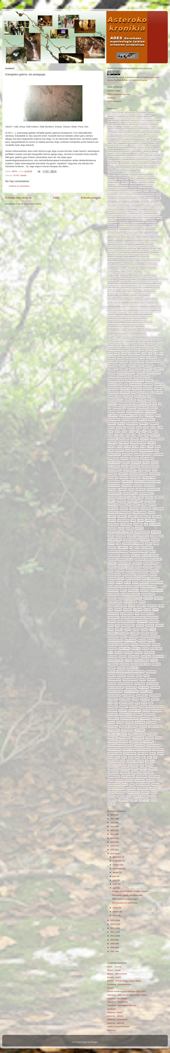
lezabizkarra (114, 540)
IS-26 (138, 431)
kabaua (146, 462)
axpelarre (136, 218)
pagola (123, 637)
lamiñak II (122, 517)
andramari (125, 148)
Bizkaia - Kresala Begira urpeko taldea (124, 981)
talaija (111, 722)
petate (145, 649)
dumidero (148, 287)
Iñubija (151, 419)
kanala (124, 466)
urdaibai (125, 769)
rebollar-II (132, 668)
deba (144, 280)
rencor (112, 676)
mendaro (130, 571)
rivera (130, 676)
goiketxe (158, 385)
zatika (111, 792)
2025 (112, 819)
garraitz (147, 369)
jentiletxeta (114, 454)
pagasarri (113, 637)
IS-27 (144, 431)
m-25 (137, 548)
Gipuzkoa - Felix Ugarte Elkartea (121, 1005)
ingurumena (114, 419)
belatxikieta (143, 237)
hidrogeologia (115, 400)
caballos (139, 260)
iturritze (112, 443)
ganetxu (122, 365)
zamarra (131, 788)
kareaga (124, 478)
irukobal (120, 427)
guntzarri (143, 392)
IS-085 (160, 427)
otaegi (136, 629)
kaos (154, 470)
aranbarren (114, 159)
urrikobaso (114, 777)
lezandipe (145, 540)
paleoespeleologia (149, 637)
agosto (116, 872)
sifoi (137, 703)
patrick (134, 645)
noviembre (118, 861)
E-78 (115, 291)
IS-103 (117, 431)
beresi (111, 241)
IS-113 (124, 431)
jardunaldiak (146, 450)
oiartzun (152, 606)
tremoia (150, 738)
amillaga (112, 144)
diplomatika (114, 287)
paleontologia (115, 641)
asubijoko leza (115, 194)
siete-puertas (126, 703)
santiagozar (114, 695)
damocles (135, 280)
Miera (135, 582)
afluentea (143, 124)
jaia (127, 450)
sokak (160, 707)
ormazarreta (127, 625)
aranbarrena (128, 159)
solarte (123, 711)
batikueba (122, 233)
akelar (145, 132)
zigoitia (120, 796)
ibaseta (154, 408)
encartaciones (115, 299)
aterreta (112, 198)
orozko (140, 625)
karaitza (123, 474)
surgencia (150, 715)
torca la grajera (137, 734)
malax (152, 551)
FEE (158, 342)
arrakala (141, 179)
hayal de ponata (143, 396)
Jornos (124, 458)
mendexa (154, 571)
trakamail (113, 738)
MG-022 (111, 582)
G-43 (156, 353)
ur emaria (133, 765)
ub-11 (117, 757)
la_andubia (158, 509)
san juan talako (116, 687)
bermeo (120, 241)
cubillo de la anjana (130, 272)
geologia (145, 377)
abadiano (142, 113)
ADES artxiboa (115, 124)
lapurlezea (123, 520)
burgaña (135, 252)
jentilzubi (127, 454)
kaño (140, 470)
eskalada (133, 311)
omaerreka (113, 617)
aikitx (153, 128)
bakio (159, 218)
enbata (146, 295)
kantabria (135, 466)
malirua (126, 555)
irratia (111, 427)
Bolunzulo (143, 249)
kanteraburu (114, 470)
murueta (112, 598)
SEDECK (155, 699)
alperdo (112, 140)
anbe (144, 144)
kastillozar (114, 485)
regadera (151, 672)
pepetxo (136, 649)
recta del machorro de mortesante (126, 672)
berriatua (131, 241)
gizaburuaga (135, 385)
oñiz (117, 625)
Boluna (132, 249)
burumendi (130, 256)
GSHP (133, 392)
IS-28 (150, 431)
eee (135, 291)
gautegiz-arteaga (126, 373)
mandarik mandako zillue (120, 559)
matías (138, 567)
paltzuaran (130, 641)
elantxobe (113, 295)
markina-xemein (125, 567)
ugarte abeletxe (135, 761)
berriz (140, 241)
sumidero (138, 715)
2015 (112, 920)
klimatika (122, 489)
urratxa (153, 769)
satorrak (113, 699)
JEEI (156, 450)
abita (139, 117)
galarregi (151, 357)
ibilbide (111, 412)
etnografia (113, 326)
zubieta (134, 800)
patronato (145, 645)
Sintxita (133, 707)
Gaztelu (141, 373)
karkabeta (135, 478)
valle (124, 784)
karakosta (154, 474)
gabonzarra (132, 357)
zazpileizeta (133, 792)
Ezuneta (141, 342)
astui (153, 190)
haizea (159, 392)
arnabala (123, 179)
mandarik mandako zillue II (148, 559)
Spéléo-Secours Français (118, 1026)
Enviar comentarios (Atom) (29, 204)
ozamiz (153, 633)
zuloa (154, 800)
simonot (123, 707)
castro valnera (127, 268)
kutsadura (145, 509)
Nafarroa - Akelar (114, 1012)
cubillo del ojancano (119, 276)
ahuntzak (126, 128)
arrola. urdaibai (138, 183)
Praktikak (146, 656)
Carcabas (152, 264)
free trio (138, 350)
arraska (152, 179)
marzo (116, 908)
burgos (146, 252)
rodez (139, 676)
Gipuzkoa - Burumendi (117, 998)
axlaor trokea (115, 218)
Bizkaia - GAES (114, 977)
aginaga (154, 124)
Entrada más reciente (18, 197)
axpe (127, 218)
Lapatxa (112, 520)
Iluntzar (149, 416)
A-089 (121, 113)
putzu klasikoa (141, 660)
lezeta (148, 544)
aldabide (155, 132)
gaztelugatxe (154, 373)
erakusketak (114, 303)
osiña (110, 629)
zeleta (154, 792)
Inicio (56, 197)
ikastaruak (150, 412)
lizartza (112, 548)
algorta (128, 136)
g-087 (123, 353)
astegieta (124, 190)
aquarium (113, 155)
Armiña (149, 175)
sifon (144, 703)
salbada (151, 680)
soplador (157, 711)
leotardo (120, 536)
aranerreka (143, 159)
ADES (121, 77)
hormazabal (125, 404)
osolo (128, 629)
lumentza (123, 548)
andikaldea (153, 144)
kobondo (121, 501)
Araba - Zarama (114, 967)
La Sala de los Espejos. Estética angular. (130, 891)
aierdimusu (143, 128)
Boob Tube (156, 249)
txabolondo (135, 742)
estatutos (146, 322)
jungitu (126, 462)
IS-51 (140, 435)
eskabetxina (120, 311)
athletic (123, 198)
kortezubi (113, 505)
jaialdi (134, 450)
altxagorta (124, 140)
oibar (161, 606)
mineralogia (157, 582)
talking (120, 722)
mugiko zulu (157, 590)
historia (142, 400)
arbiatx (146, 163)
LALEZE (151, 513)
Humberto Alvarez (142, 404)
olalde (147, 610)
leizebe (129, 528)
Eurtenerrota (138, 334)
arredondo (113, 183)
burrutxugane (115, 256)
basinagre (113, 229)
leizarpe (112, 528)
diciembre (117, 857)
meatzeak (119, 571)
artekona (123, 187)
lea (146, 524)
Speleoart (111, 98)
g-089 (130, 353)
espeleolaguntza (143, 315)
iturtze (111, 447)
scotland (145, 699)
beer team (120, 237)
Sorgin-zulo (125, 715)
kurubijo (133, 509)
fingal (142, 346)
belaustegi (156, 237)
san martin (131, 687)
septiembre (118, 868)
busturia (128, 260)
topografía (127, 730)
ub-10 (110, 757)
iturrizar (123, 443)
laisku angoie (139, 513)
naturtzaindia (115, 602)
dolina (138, 287)
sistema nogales (147, 707)
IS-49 (128, 435)
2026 (112, 815)
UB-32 (130, 757)
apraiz (154, 152)
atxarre (135, 202)
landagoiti (145, 517)
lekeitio (23, 175)
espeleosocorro (116, 322)
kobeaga (159, 497)
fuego (148, 350)
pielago (118, 652)
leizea (121, 528)
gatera (111, 373)
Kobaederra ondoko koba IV (122, 497)
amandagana (138, 140)
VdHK (131, 784)
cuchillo (136, 276)
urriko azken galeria (142, 773)
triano (158, 738)
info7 (158, 416)
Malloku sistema (150, 555)
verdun (155, 784)
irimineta (154, 423)
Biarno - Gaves (113, 970)
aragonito (131, 155)
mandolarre (124, 563)
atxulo (111, 210)
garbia (149, 365)
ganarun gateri (153, 361)
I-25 (160, 404)
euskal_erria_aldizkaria (120, 338)
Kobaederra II (115, 493)
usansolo (140, 780)
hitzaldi (152, 400)
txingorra (158, 749)
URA (141, 765)
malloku (135, 555)
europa (111, 334)
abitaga (147, 117)
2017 (112, 850)
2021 (112, 834)
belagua (131, 237)
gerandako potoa (135, 381)
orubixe (150, 625)
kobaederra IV (146, 493)
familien (151, 342)
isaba (146, 435)
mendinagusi (114, 575)
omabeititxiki (147, 614)
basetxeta (153, 225)
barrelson (150, 221)
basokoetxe (138, 229)
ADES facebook (114, 101)
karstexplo (111, 1009)
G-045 (155, 350)
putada (128, 660)
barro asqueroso (127, 225)
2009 (112, 944)
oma (137, 614)
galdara (124, 361)
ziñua (128, 796)
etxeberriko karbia (118, 330)
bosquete (113, 252)
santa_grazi (146, 691)
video (110, 788)
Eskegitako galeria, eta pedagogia (127, 895)
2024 (112, 823)
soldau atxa (135, 711)
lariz (133, 520)
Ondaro (112, 621)
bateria (111, 233)
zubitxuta (144, 800)
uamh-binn (143, 753)
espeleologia (115, 319)
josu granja (114, 462)
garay (141, 365)
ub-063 (160, 753)
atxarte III (113, 206)
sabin (146, 676)
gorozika (125, 392)
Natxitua (128, 602)
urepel (134, 769)
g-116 (143, 353)
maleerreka (114, 555)
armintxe (134, 171)
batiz (131, 233)
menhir (153, 575)
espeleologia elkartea (135, 319)
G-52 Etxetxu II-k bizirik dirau (125, 903)
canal (131, 264)
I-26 (109, 408)
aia (134, 128)
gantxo (132, 365)
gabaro (111, 357)
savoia (135, 699)
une (124, 765)
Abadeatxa (130, 113)
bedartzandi (151, 233)
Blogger (94, 1042)
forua (150, 346)
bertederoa (152, 241)
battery (139, 233)
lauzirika (137, 524)
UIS (146, 761)
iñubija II (112, 423)
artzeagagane (145, 187)
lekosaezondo (142, 532)
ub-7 (150, 757)
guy (152, 392)
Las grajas (113, 524)
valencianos (114, 784)
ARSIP (151, 183)
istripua (135, 439)
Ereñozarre (114, 307)
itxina (150, 447)
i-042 (155, 404)
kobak (141, 497)
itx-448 (135, 447)
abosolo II (136, 120)
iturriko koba (157, 439)
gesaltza (112, 385)
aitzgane (112, 132)
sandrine (155, 687)
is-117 (131, 431)
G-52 (162, 353)
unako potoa (114, 765)
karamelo (113, 478)
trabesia (152, 734)
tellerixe (151, 722)
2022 (112, 830)
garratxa (158, 369)
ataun (127, 194)
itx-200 (127, 447)
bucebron (125, 252)
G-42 (150, 353)
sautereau (124, 699)
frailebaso (126, 350)
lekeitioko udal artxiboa (120, 532)
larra (140, 520)
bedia (110, 237)
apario (146, 152)
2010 (112, 940)
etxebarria (138, 326)
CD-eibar (141, 268)
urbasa (148, 765)
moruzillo (133, 590)
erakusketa (151, 299)
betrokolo (113, 245)
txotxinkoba (129, 753)
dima (141, 283)
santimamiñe (128, 695)
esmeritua (155, 311)
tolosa (142, 726)
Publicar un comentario (19, 186)
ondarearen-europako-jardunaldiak (139, 617)
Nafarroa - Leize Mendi (117, 1019)
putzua (154, 660)
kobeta (111, 501)
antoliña (112, 152)
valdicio (150, 780)
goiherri (148, 385)
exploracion (156, 338)
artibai (133, 187)
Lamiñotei (133, 517)
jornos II (134, 458)
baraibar (112, 221)
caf (147, 260)
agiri (117, 128)
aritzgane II (150, 167)
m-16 (131, 548)
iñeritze (142, 419)
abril (115, 888)
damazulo (124, 280)
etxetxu (133, 330)
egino (147, 291)
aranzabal (113, 163)
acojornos (148, 120)
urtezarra (141, 777)
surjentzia (113, 718)
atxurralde (145, 210)
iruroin (131, 427)
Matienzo (147, 567)
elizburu (124, 295)
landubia (156, 517)
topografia (113, 730)
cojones (151, 268)
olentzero (113, 614)
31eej (114, 113)
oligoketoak (126, 614)
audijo (156, 210)
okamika (127, 610)
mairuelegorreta (139, 551)
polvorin (112, 656)
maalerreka (147, 548)
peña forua (124, 649)
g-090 (137, 353)
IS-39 (110, 435)
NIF (135, 602)
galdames (113, 361)
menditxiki (143, 575)
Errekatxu (155, 307)
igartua (121, 412)
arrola (124, 183)
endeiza (128, 299)
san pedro (143, 687)
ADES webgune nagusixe (118, 94)
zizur (153, 796)
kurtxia (152, 505)
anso (157, 148)
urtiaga (119, 780)
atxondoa (146, 206)
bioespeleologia (144, 245)
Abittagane (113, 120)
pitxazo (138, 652)
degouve (153, 280)
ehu (153, 291)
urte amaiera (128, 777)
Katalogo (126, 485)
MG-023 (119, 582)
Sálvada (112, 684)
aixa (121, 132)
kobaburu (140, 489)
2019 (112, 842)
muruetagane (125, 598)
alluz (147, 136)
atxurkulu (122, 210)
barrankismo (137, 221)
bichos (124, 245)
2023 (112, 826)
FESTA (134, 346)
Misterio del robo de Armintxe (123, 586)
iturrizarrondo (138, 443)
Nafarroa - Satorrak (115, 1023)
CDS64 (110, 988)
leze (118, 544)
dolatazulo (127, 287)
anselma (148, 148)
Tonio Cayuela (155, 726)
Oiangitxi (141, 606)
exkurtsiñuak (141, 338)
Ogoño (131, 606)
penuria (156, 645)
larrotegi (150, 520)
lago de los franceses (119, 513)
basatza (142, 225)
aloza (154, 136)
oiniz (110, 610)
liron (156, 544)
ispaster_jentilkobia (118, 439)
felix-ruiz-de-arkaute (119, 346)
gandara (112, 365)
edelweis (127, 291)
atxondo (135, 206)
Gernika (149, 381)
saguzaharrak (130, 680)
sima (151, 703)
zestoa (111, 796)
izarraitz (119, 450)
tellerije (140, 722)
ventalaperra (143, 784)
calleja (122, 264)
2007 (112, 951)
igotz (129, 412)
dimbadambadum (153, 283)
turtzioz (123, 742)
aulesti (111, 214)
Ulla (152, 761)
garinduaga (135, 369)
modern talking (148, 586)
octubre (116, 865)
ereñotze (153, 303)
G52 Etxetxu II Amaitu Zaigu (124, 899)
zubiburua (123, 800)
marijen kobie (150, 563)
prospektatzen (115, 660)
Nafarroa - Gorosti (115, 1016)
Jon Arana (158, 454)
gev (121, 385)
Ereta (125, 307)
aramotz (158, 155)
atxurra (133, 210)
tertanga (112, 726)
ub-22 (124, 757)
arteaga (112, 187)
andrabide (113, 148)
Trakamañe (138, 738)
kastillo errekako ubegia (147, 482)
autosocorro (150, 214)
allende (138, 136)
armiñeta (112, 179)
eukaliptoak (145, 330)
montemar (113, 590)
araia (141, 155)
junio (115, 880)
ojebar (117, 610)
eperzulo (139, 299)
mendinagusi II (129, 575)
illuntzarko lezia (128, 416)
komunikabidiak (135, 501)
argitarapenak (122, 167)
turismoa (112, 742)
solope (146, 711)
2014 (112, 924)
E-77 (110, 291)
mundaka (135, 594)
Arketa (124, 171)
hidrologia (130, 400)
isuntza (144, 439)
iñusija (121, 423)
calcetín (155, 260)
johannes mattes (142, 454)
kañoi (147, 470)
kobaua (149, 497)
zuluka (111, 804)
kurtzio (124, 509)
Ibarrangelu (119, 408)
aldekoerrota (115, 136)
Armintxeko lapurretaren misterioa (126, 175)
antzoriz (137, 152)
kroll (136, 505)
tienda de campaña (128, 726)
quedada (124, 664)
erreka (144, 307)
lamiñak (112, 517)
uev (155, 757)
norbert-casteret (117, 606)
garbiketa (113, 369)
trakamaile (125, 738)
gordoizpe (113, 392)
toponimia (139, 730)
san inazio (140, 684)
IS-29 (156, 431)
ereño (126, 303)
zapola (153, 788)
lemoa (111, 536)
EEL (141, 291)
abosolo (125, 120)
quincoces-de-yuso (140, 664)
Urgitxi (143, 769)
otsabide (134, 633)
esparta (112, 315)
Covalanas (113, 272)
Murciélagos (148, 594)
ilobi (141, 416)
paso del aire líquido (118, 645)
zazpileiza (121, 792)
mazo (110, 571)
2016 (112, 853)
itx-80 (143, 447)
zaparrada (142, 788)
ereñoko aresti (138, 303)
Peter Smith (156, 649)
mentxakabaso (133, 579)
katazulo (137, 485)
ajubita (136, 132)
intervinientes (129, 419)
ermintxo (134, 307)
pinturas (128, 652)
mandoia (112, 563)
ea (120, 291)
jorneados (113, 458)
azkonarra (149, 218)
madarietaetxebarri (118, 551)
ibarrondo (143, 408)
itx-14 (119, 447)
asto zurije (136, 190)
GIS (125, 385)
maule (157, 567)
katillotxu (149, 485)
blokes (123, 249)
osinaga (159, 625)
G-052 (117, 353)
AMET (148, 140)
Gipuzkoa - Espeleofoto (117, 1002)
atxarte (145, 202)
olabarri (137, 610)
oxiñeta (145, 633)
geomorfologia (116, 381)
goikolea (147, 388)
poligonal (149, 652)
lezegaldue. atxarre (132, 544)
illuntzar (113, 416)
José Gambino (147, 458)
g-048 (110, 353)
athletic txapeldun (138, 198)
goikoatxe (113, 388)
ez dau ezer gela (116, 342)
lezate (111, 544)
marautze (137, 563)
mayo (115, 884)
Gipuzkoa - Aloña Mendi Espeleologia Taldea (127, 995)
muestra (144, 590)
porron (123, 656)
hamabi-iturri (114, 396)
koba (131, 489)
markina (112, 567)
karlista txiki (148, 478)
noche (142, 602)
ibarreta (131, 408)
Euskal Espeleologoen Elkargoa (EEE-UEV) (126, 991)
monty (123, 590)
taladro (156, 718)
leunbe (153, 536)
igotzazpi (138, 412)
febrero (116, 912)
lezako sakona (130, 540)
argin (111, 167)
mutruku (148, 598)
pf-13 (110, 652)
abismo (131, 117)
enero (115, 915)
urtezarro (154, 777)
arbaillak (136, 163)
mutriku (138, 598)
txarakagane (153, 746)
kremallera (126, 505)
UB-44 (137, 757)
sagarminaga (114, 680)
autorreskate (134, 214)
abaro (151, 113)
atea (158, 194)
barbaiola (124, 221)
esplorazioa (133, 322)
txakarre (148, 742)
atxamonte (123, 202)
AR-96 (121, 155)
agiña (110, 128)
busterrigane (115, 260)
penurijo (112, 649)
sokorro (112, 711)
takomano (145, 718)
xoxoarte (120, 788)
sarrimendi (155, 695)
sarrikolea (142, 695)
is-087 (110, 431)
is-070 (153, 427)
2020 (112, 838)
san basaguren (125, 684)
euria (156, 330)
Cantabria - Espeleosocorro (119, 984)
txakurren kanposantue (120, 746)
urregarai (113, 773)
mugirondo (113, 594)
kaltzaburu (113, 466)
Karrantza (127, 482)
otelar (144, 629)
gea (130, 377)
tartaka (130, 722)
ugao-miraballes (116, 761)
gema (136, 377)
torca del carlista (117, 734)
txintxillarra (115, 753)
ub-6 (144, 757)
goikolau (136, 388)
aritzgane (137, 167)
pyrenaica (113, 664)
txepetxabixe (114, 749)
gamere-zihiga (137, 361)
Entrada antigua (91, 197)
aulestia (121, 214)
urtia (110, 780)
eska (110, 311)
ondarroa (142, 621)
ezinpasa (131, 342)
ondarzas (154, 621)
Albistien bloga (113, 91)
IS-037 (16, 175)
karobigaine (114, 482)
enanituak (136, 295)
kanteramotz (130, 470)
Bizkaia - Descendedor (117, 974)
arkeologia (114, 171)
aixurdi (128, 132)
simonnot (113, 707)
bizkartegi (113, 249)
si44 (116, 703)
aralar (149, 155)
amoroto (123, 144)
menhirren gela (116, 579)
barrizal (112, 225)
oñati (110, 625)
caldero (112, 264)
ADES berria (130, 124)
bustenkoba (143, 256)
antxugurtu (125, 152)
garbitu (124, 369)
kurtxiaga (113, 509)
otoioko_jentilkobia (118, 633)
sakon (142, 680)
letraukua (143, 536)
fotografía (113, 350)
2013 (112, 928)
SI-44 (110, 703)
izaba (110, 450)
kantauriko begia (150, 466)
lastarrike (126, 524)
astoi (146, 190)
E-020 (157, 287)
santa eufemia (131, 691)
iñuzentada (132, 423)
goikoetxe (125, 388)
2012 (112, 932)
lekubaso (156, 532)
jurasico (136, 462)
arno (132, 179)
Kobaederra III (130, 493)
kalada (154, 462)
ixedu (157, 447)
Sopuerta (113, 715)
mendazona (142, 571)
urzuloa (129, 780)
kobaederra (153, 489)
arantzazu (156, 159)
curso (153, 276)
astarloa (112, 190)
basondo (150, 229)
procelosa (158, 656)
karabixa (112, 474)
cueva (145, 276)
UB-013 (153, 753)
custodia (112, 280)
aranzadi (124, 163)
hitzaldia (112, 404)
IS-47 (116, 435)
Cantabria (140, 264)
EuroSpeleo (123, 334)
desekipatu (113, 283)
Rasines (121, 668)
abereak (122, 117)
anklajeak (137, 148)
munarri (125, 594)
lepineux (131, 536)
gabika (120, 357)
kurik (144, 505)
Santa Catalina (115, 691)
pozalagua (133, 656)
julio (115, 876)
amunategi (134, 144)
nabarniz (158, 598)
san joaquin (152, 684)
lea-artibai (154, 524)
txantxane (139, 746)
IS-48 (122, 435)
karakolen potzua (138, 474)
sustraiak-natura (129, 718)
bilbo (131, 245)
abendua (112, 117)
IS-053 (146, 427)
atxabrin (112, 202)
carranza (113, 268)
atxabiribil (155, 198)
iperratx (143, 423)
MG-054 (127, 582)
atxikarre (125, 206)
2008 (112, 947)
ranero (111, 668)
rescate (121, 676)
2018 (112, 846)
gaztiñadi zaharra (117, 377)
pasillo (151, 641)
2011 (112, 936)
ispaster (155, 435)
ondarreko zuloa (126, 621)
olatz (155, 610)
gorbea (158, 388)
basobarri (125, 229)
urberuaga (113, 769)
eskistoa (144, 311)
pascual (142, 641)
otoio (152, 629)
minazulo (144, 582)
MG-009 (156, 579)
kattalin (112, 489)
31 (109, 113)
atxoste (157, 206)
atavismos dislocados (143, 194)
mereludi (146, 579)
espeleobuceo (125, 315)
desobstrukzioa (129, 283)
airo (160, 128)
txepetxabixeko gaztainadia (137, 749)
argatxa (156, 163)
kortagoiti (150, 501)
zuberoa (112, 800)
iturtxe (151, 443)
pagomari (133, 637)
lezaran (155, 540)
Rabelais (156, 664)
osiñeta (119, 629)
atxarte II (155, 202)
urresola (125, 773)
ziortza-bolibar (141, 796)
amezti (156, 140)
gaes (142, 357)
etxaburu (126, 326)
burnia (154, 252)
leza (161, 536)
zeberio (145, 792)
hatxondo (128, 396)
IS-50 (134, 435)
